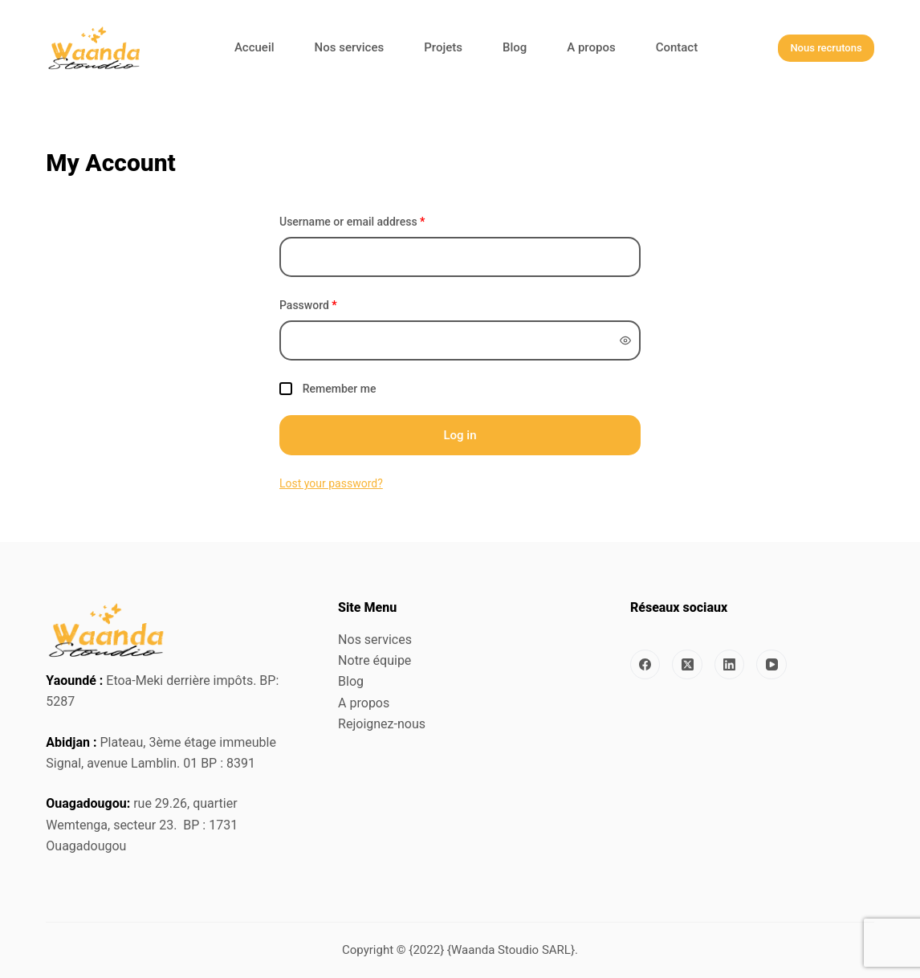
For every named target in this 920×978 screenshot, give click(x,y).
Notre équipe (374, 660)
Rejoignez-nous (381, 723)
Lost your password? (331, 483)
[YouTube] (771, 665)
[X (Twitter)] (687, 665)
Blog (351, 681)
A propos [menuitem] (591, 47)
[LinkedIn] (729, 665)
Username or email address (352, 221)
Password (308, 305)
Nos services (375, 639)
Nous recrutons (825, 48)
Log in (459, 435)
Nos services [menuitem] (350, 47)
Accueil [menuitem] (254, 47)
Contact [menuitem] (677, 47)
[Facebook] (645, 665)
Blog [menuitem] (515, 47)
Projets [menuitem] (443, 47)
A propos (363, 703)
